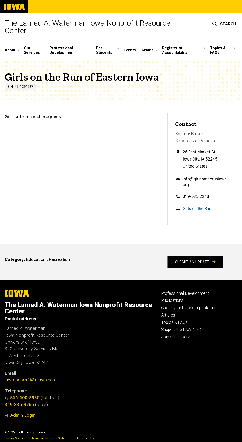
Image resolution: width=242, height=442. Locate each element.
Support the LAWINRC (181, 329)
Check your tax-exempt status (188, 307)
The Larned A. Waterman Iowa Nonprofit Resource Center (87, 26)
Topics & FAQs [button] (218, 50)
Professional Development (61, 50)
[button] (224, 24)
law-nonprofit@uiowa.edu (30, 380)
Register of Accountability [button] (174, 50)
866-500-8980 (22, 397)
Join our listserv (175, 337)
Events (130, 50)
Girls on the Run (197, 208)
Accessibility (85, 438)
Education (36, 259)
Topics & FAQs (174, 322)
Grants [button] (148, 50)
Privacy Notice (14, 438)
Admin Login (22, 415)
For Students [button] (104, 50)
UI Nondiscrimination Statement (50, 438)
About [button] (10, 50)
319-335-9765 (19, 404)
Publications (172, 300)
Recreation (59, 259)
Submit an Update (195, 262)
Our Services (32, 50)
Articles (168, 315)
